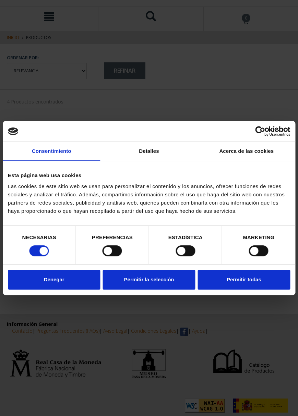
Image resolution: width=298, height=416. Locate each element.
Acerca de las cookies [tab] (246, 151)
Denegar (54, 279)
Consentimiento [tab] (51, 151)
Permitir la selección (149, 279)
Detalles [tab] (149, 151)
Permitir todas (244, 279)
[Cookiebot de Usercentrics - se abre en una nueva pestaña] (260, 131)
